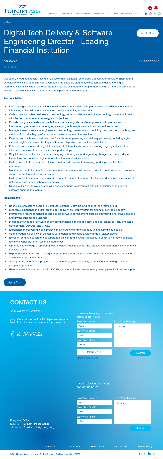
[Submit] (140, 353)
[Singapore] (155, 8)
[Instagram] (150, 13)
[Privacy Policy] (145, 446)
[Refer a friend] (98, 446)
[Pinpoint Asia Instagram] (144, 453)
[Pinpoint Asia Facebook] (145, 13)
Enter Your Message (125, 321)
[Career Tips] (74, 446)
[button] (148, 33)
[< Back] (15, 22)
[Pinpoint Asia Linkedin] (154, 13)
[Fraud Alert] (50, 446)
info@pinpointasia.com (56, 319)
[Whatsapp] (159, 13)
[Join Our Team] (121, 446)
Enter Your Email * (86, 330)
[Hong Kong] (150, 8)
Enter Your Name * (87, 321)
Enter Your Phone (86, 340)
